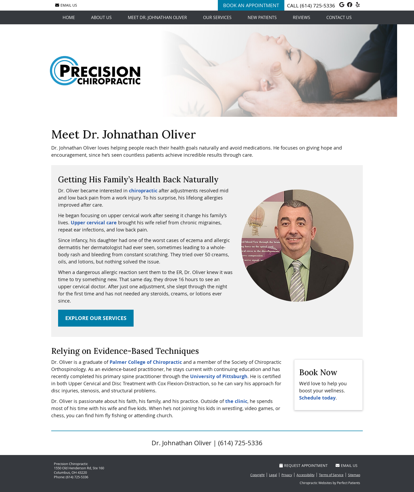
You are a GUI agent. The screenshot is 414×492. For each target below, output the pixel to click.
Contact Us (339, 17)
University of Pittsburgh (218, 376)
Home (69, 17)
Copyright (257, 475)
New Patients (262, 17)
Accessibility (305, 475)
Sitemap (354, 475)
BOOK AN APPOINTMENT (251, 5)
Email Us (66, 5)
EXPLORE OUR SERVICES (95, 318)
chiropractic (143, 190)
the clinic (236, 401)
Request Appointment (303, 465)
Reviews (301, 17)
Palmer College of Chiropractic (146, 362)
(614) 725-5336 (317, 5)
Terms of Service (331, 475)
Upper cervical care (94, 222)
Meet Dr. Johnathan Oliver (157, 17)
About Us (101, 17)
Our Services (217, 17)
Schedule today (317, 397)
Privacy (286, 475)
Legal (273, 475)
